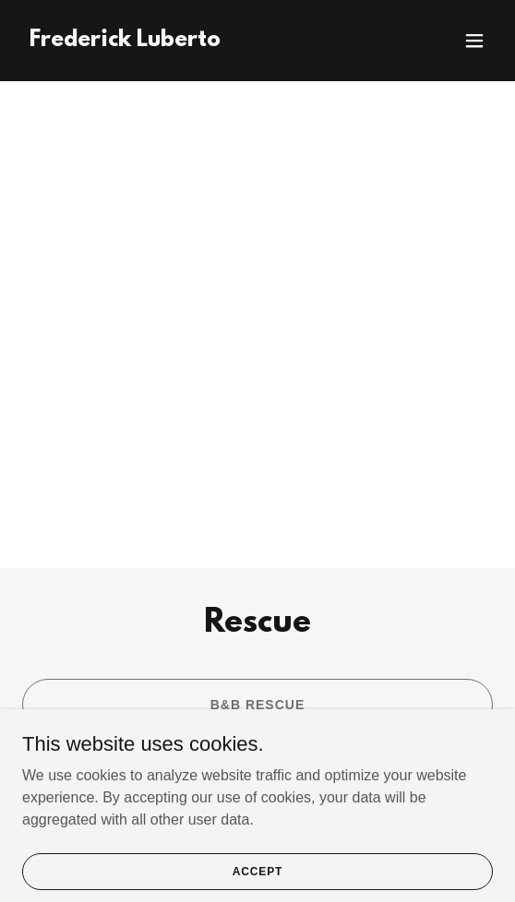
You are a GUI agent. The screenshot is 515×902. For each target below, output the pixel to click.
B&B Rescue (257, 704)
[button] (474, 40)
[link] (125, 41)
